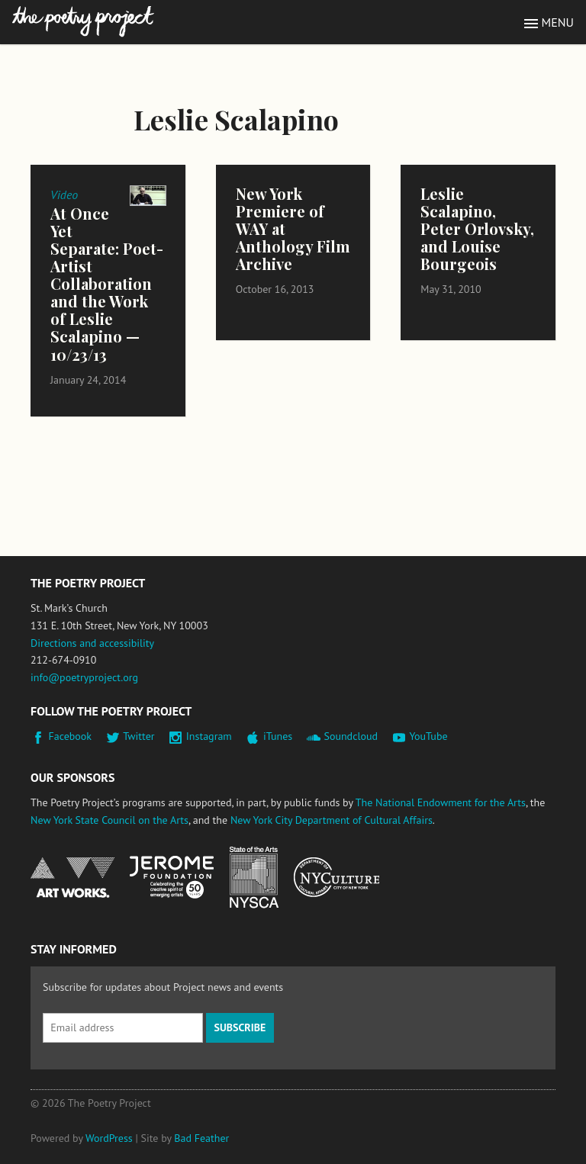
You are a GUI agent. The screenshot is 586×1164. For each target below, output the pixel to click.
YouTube (428, 736)
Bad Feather (201, 1138)
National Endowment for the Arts (72, 877)
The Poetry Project (83, 21)
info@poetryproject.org (84, 677)
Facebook (70, 736)
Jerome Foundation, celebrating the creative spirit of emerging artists (172, 877)
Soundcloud (351, 736)
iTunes (277, 736)
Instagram (209, 736)
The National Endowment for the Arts (441, 802)
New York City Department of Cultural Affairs (331, 820)
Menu (558, 22)
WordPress (109, 1138)
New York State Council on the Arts (109, 820)
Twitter (138, 736)
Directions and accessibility (92, 643)
